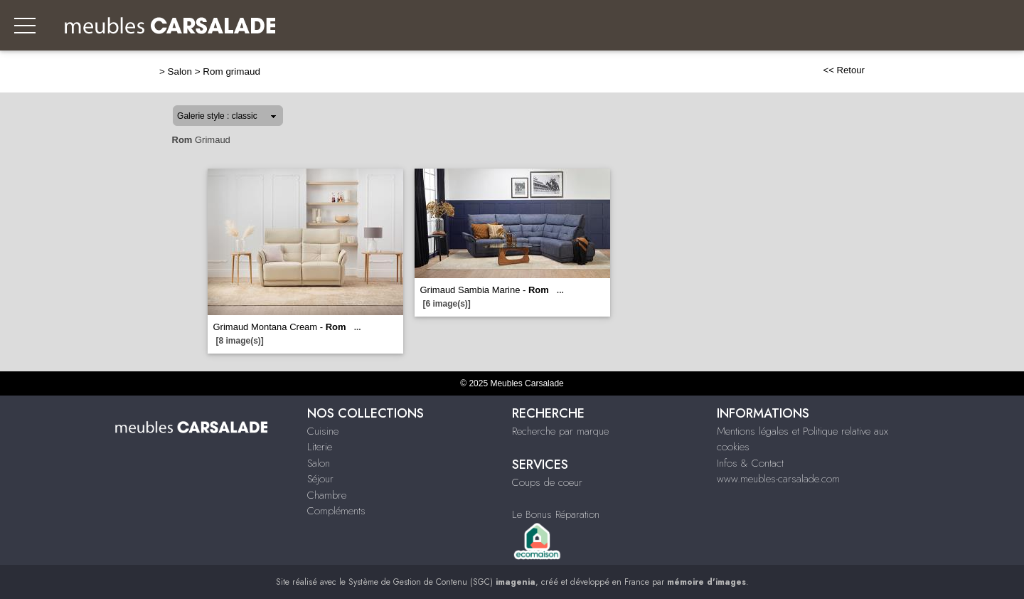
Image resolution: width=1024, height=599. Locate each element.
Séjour (320, 479)
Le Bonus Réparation (555, 514)
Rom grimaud (231, 71)
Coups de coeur (547, 482)
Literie (319, 447)
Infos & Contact (750, 463)
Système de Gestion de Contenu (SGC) (441, 582)
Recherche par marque (560, 431)
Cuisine (322, 431)
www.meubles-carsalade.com (778, 479)
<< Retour (844, 70)
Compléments (336, 511)
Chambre (326, 495)
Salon (180, 71)
